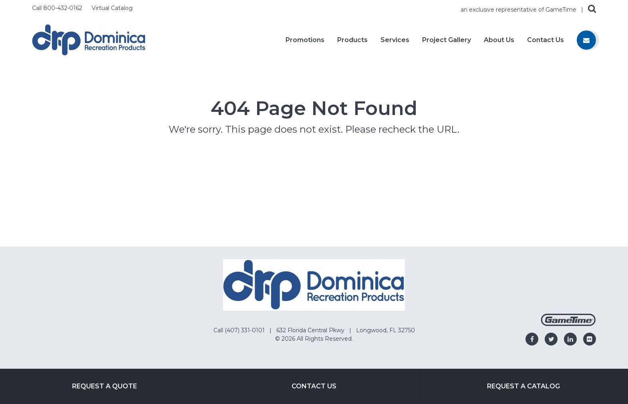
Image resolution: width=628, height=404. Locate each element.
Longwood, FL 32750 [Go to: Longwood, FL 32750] (385, 330)
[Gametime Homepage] (568, 324)
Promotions (305, 40)
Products (352, 40)
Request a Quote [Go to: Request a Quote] (104, 386)
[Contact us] (586, 40)
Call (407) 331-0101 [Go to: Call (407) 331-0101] (239, 330)
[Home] (89, 39)
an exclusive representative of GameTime (519, 9)
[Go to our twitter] (551, 339)
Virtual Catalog (112, 8)
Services (394, 40)
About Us (499, 40)
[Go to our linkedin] (570, 339)
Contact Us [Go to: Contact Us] (314, 386)
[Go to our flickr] (589, 339)
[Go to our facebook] (531, 339)
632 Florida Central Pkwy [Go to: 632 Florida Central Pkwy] (311, 330)
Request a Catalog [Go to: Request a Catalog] (523, 386)
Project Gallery (446, 40)
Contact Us (545, 40)
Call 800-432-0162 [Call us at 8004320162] (58, 8)
